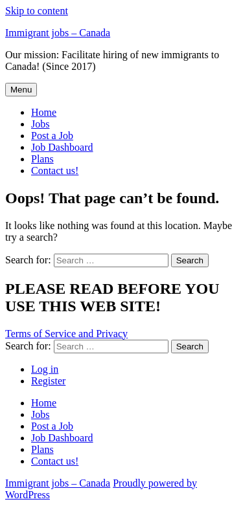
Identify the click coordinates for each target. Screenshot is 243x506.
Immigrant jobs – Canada (57, 32)
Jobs (40, 123)
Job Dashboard (62, 147)
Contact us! (54, 170)
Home (43, 112)
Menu (21, 89)
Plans (42, 158)
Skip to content (36, 10)
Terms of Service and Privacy (66, 333)
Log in (44, 369)
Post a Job (52, 135)
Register (48, 380)
